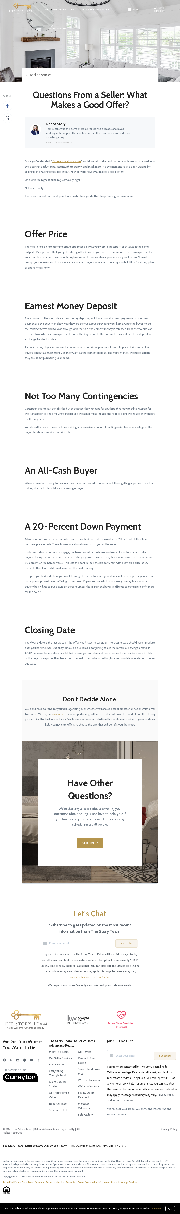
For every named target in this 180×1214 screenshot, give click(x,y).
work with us (58, 714)
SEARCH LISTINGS (56, 28)
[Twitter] (11, 1060)
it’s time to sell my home (66, 161)
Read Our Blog (58, 1103)
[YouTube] (31, 1060)
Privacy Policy (169, 1129)
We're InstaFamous (89, 1080)
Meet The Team (59, 1051)
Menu (133, 10)
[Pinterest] (24, 1060)
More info (157, 1208)
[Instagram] (38, 1060)
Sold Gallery (85, 1114)
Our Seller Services (60, 1058)
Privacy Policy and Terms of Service (89, 977)
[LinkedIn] (17, 1060)
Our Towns (84, 1051)
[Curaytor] (20, 1080)
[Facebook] (4, 1060)
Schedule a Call (58, 1110)
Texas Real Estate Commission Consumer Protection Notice (33, 1182)
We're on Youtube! (89, 1086)
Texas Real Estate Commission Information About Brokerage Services (101, 1182)
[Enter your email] (81, 943)
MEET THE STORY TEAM (59, 9)
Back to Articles (40, 75)
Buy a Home (56, 1064)
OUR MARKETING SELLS (94, 9)
